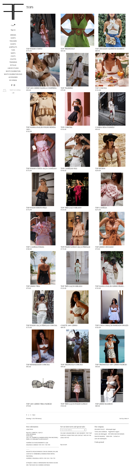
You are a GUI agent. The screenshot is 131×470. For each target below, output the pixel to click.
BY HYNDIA (13, 80)
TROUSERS (13, 41)
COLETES (13, 59)
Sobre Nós (109, 436)
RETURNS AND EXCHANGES (116, 434)
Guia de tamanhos (100, 436)
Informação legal (110, 429)
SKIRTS (13, 53)
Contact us (116, 436)
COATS (13, 56)
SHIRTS (13, 38)
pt (4, 89)
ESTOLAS (13, 65)
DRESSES (13, 35)
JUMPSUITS (13, 47)
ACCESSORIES (13, 77)
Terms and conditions (101, 431)
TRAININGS (13, 62)
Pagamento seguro (113, 431)
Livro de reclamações (101, 438)
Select (126, 418)
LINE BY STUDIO (13, 68)
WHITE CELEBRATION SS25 (13, 74)
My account (63, 444)
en (13, 93)
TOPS (13, 50)
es (3, 91)
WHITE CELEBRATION (13, 71)
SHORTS (13, 44)
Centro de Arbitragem (101, 434)
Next (33, 415)
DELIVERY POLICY (100, 429)
